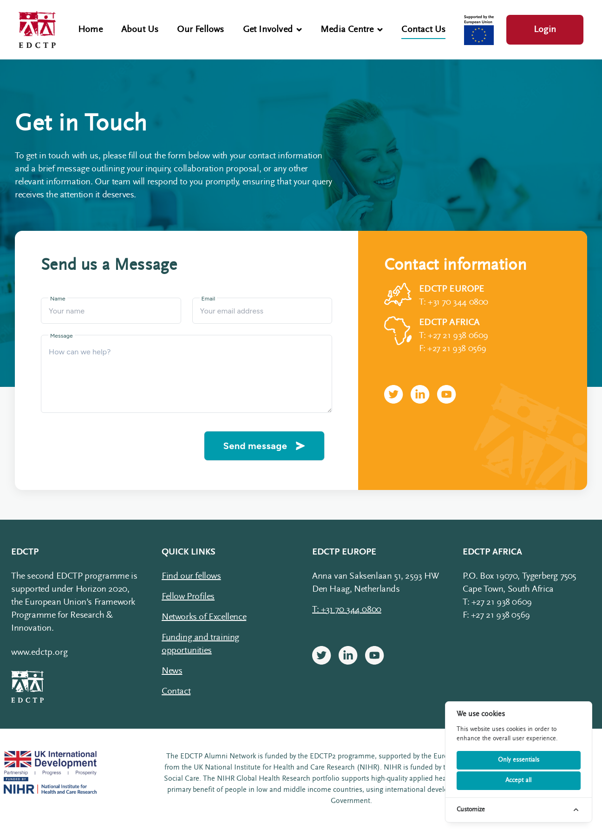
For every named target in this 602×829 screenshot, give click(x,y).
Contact (176, 691)
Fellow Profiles (188, 596)
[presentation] (119, 446)
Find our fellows (191, 576)
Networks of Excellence (204, 617)
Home (90, 29)
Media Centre (352, 29)
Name (57, 298)
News (172, 671)
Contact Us (423, 29)
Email (209, 298)
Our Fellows (200, 29)
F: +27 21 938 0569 (452, 348)
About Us (140, 29)
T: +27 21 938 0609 (453, 335)
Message (61, 336)
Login (545, 29)
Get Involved (272, 29)
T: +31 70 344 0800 (453, 302)
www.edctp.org (39, 652)
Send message (264, 445)
